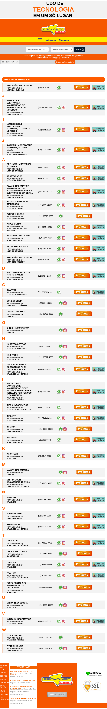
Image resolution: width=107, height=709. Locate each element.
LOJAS (2, 691)
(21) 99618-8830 (46, 216)
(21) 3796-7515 (44, 167)
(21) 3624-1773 (44, 276)
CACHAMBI (4, 683)
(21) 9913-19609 (45, 483)
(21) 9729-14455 (45, 575)
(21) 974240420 (45, 418)
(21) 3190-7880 (44, 499)
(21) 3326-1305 (46, 637)
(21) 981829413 (45, 292)
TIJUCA (3, 679)
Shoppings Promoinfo (65, 62)
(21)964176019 (44, 130)
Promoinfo (53, 30)
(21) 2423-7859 (44, 369)
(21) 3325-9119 (44, 621)
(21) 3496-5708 (44, 249)
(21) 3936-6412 (44, 88)
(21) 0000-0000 (46, 587)
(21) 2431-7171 (44, 178)
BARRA (3, 673)
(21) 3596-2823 (46, 303)
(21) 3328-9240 (44, 527)
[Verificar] (94, 675)
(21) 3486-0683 (44, 392)
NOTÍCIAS (4, 694)
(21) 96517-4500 (46, 357)
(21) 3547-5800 (44, 456)
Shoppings (64, 40)
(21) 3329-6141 (44, 407)
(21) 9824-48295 (45, 227)
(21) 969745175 (45, 192)
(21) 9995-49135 (46, 429)
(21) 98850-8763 (45, 543)
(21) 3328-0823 (46, 346)
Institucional (50, 40)
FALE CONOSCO (4, 699)
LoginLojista (57, 694)
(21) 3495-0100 (44, 516)
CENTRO (3, 676)
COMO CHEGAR (3, 687)
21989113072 (45, 440)
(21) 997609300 (45, 107)
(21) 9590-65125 (46, 605)
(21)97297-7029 (45, 238)
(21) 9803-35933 (45, 205)
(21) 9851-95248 (45, 564)
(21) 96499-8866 (46, 314)
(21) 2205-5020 (46, 648)
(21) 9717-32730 (46, 554)
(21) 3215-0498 (44, 150)
